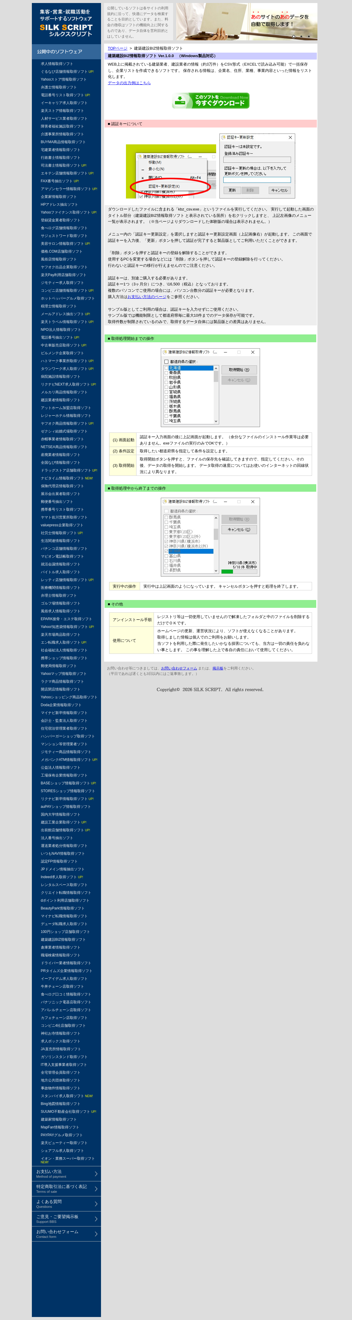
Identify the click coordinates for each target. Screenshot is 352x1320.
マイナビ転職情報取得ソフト (64, 916)
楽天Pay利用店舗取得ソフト (64, 275)
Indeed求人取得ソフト (62, 877)
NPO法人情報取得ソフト (61, 330)
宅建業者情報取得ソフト (61, 150)
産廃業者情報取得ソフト (61, 455)
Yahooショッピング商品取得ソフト (69, 697)
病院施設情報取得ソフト (61, 376)
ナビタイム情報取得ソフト (67, 478)
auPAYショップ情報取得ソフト (66, 807)
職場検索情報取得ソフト (61, 955)
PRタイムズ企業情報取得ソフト (67, 971)
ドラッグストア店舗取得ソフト (69, 470)
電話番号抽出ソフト (60, 337)
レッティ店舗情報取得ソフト (67, 580)
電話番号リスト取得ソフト (65, 95)
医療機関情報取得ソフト (61, 588)
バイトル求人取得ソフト (61, 572)
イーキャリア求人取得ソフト (64, 103)
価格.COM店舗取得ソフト (62, 251)
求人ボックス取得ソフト (61, 1041)
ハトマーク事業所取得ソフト (67, 361)
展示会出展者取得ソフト (61, 494)
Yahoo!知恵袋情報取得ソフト (67, 627)
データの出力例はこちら (129, 83)
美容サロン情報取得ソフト (65, 244)
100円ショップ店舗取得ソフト (65, 932)
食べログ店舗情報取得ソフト (64, 228)
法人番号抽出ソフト (57, 838)
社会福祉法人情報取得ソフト (64, 650)
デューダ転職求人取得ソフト (64, 924)
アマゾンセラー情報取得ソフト (69, 189)
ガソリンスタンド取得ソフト (64, 1057)
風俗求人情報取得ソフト (61, 611)
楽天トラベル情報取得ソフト (67, 322)
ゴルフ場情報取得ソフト (61, 603)
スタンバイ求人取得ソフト (67, 1096)
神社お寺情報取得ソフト (61, 1033)
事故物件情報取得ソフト (61, 1088)
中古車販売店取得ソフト (64, 345)
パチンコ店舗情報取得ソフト (64, 548)
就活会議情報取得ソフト (61, 564)
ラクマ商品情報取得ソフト (62, 681)
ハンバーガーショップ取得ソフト (68, 736)
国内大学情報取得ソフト (61, 814)
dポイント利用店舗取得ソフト (65, 900)
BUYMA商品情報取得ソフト (63, 142)
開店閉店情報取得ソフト (61, 689)
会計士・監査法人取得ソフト (64, 720)
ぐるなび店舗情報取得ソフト (67, 71)
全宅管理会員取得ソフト (61, 1072)
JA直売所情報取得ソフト (61, 1049)
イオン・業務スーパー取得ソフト (68, 1160)
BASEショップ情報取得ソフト (68, 783)
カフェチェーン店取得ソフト (64, 1018)
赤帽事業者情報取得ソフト (62, 439)
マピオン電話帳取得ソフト (62, 556)
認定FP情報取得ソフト (59, 861)
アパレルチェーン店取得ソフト (66, 1010)
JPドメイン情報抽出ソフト (63, 869)
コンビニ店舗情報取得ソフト (67, 290)
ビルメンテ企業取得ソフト (62, 353)
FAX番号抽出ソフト (60, 181)
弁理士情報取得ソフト (59, 595)
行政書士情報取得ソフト (61, 157)
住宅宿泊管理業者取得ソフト (64, 728)
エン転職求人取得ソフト (64, 642)
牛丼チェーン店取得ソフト (62, 986)
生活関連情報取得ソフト (61, 541)
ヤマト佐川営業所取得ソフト (64, 517)
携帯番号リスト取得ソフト (62, 509)
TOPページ (118, 48)
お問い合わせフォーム (179, 668)
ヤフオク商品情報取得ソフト (67, 423)
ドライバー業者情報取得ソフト (66, 963)
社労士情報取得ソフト (62, 533)
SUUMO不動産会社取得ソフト (68, 1111)
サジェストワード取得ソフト (64, 236)
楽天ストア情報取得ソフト (62, 111)
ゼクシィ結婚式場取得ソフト (64, 431)
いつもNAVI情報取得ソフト (63, 853)
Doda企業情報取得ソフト (61, 705)
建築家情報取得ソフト (59, 1119)
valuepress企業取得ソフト (62, 525)
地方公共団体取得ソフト (61, 1080)
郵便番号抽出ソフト (57, 502)
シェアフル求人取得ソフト (62, 1151)
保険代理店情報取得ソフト (62, 486)
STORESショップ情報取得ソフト (68, 791)
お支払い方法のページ (147, 296)
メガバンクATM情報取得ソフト (69, 760)
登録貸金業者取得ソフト (61, 220)
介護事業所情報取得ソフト (62, 134)
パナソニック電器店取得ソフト (66, 1002)
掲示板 (218, 668)
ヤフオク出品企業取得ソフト (64, 267)
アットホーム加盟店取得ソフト (66, 408)
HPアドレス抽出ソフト (59, 204)
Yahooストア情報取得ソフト (64, 79)
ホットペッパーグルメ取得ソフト (68, 298)
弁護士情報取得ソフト (59, 87)
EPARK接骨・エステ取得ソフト (67, 619)
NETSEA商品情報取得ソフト (64, 447)
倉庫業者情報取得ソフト (61, 947)
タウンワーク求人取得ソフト (67, 369)
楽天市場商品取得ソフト (61, 634)
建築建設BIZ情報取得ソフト (63, 939)
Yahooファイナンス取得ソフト (69, 212)
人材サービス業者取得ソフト (64, 118)
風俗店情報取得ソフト (59, 259)
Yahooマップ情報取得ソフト (64, 674)
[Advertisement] (66, 1284)
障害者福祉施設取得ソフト (62, 126)
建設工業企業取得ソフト (64, 822)
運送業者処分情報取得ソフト (64, 846)
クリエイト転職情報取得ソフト (66, 893)
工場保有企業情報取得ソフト (64, 775)
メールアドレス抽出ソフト (65, 314)
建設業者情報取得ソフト (61, 400)
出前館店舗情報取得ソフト (65, 830)
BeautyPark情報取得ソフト (63, 908)
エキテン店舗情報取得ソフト (67, 173)
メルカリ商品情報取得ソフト (64, 392)
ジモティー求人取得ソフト (62, 283)
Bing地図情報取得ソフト (61, 1104)
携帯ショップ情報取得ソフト (64, 658)
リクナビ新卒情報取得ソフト (67, 799)
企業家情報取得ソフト (59, 197)
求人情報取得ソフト (57, 64)
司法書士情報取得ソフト (64, 165)
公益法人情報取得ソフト (61, 767)
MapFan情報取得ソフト (60, 1127)
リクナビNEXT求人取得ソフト (68, 384)
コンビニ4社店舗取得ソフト (63, 1025)
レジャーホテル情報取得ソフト (66, 416)
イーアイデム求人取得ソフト (64, 979)
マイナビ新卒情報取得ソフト (64, 713)
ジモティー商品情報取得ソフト (66, 752)
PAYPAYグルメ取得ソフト (62, 1135)
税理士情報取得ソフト (59, 306)
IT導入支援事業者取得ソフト (64, 1065)
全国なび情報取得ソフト (61, 462)
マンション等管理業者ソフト (64, 744)
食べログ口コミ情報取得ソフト (66, 994)
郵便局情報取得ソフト (59, 666)
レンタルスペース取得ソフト (64, 885)
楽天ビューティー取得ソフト (64, 1143)
